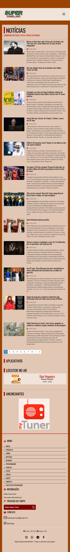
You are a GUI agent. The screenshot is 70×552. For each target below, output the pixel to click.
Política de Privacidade (14, 485)
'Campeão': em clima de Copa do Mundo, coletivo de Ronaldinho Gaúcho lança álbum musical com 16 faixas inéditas (46, 94)
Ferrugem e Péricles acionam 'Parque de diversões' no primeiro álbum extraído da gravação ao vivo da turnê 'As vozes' (45, 169)
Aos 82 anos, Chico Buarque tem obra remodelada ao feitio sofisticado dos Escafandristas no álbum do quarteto (45, 270)
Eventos (9, 467)
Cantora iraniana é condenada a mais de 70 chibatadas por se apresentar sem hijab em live (46, 243)
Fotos (8, 471)
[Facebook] (43, 537)
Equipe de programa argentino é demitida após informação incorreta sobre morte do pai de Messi (44, 298)
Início (8, 446)
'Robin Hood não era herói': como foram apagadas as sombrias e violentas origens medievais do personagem (46, 324)
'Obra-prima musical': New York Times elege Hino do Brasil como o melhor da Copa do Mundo (45, 194)
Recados (9, 460)
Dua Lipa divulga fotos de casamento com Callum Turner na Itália (44, 69)
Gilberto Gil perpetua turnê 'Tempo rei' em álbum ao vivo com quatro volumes (46, 144)
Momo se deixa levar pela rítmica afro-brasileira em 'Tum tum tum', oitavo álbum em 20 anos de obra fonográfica (45, 44)
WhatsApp (10, 524)
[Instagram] (26, 537)
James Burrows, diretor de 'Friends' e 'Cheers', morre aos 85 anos (45, 119)
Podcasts (9, 449)
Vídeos (8, 474)
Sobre (8, 453)
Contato (9, 481)
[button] (63, 14)
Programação (11, 464)
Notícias (9, 457)
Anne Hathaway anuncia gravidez (38, 220)
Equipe (8, 478)
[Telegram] (37, 537)
